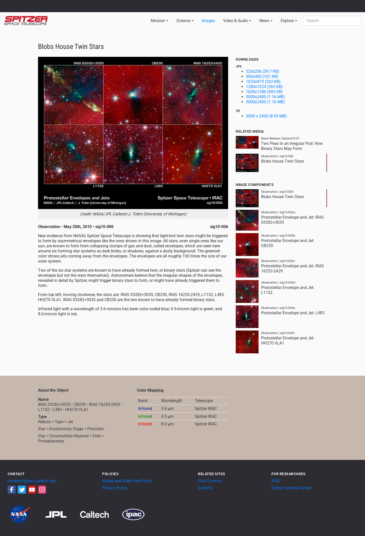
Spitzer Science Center (291, 488)
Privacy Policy (114, 488)
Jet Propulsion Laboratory (33, 4)
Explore (287, 20)
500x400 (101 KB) (262, 76)
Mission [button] (158, 20)
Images (208, 20)
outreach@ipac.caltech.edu (32, 480)
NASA (10, 6)
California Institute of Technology (33, 8)
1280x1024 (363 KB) (264, 86)
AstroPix (205, 488)
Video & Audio (235, 20)
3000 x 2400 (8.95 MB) (266, 116)
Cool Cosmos (210, 480)
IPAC (275, 480)
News (264, 20)
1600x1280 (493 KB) (264, 91)
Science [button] (183, 20)
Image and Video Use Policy (127, 480)
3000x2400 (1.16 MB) (265, 96)
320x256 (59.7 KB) (262, 71)
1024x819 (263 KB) (263, 81)
